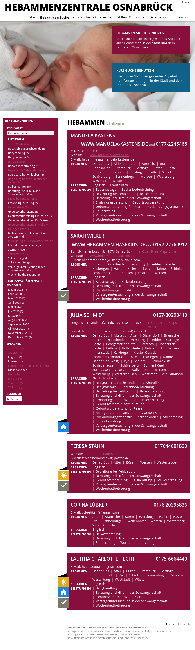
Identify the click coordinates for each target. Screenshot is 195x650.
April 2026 (16, 302)
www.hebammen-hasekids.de (112, 256)
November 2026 (20, 333)
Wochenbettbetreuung (24, 274)
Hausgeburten (18, 229)
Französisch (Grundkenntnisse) (29, 365)
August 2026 (17, 320)
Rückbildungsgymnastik (24, 245)
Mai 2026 (15, 307)
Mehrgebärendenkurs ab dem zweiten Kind (27, 234)
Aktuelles (100, 17)
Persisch (15, 374)
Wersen (15, 399)
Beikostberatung (20, 186)
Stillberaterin (18, 254)
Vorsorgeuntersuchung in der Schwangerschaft (26, 268)
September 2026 (20, 324)
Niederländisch (19, 370)
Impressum (180, 17)
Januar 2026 (17, 289)
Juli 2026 (15, 315)
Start (33, 17)
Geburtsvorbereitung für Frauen (30, 216)
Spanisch (15, 383)
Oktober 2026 (18, 328)
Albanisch (16, 348)
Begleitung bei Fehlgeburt (26, 174)
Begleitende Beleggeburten (27, 170)
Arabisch (15, 352)
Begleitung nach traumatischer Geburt (27, 180)
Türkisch (15, 387)
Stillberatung (17, 258)
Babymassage (18, 157)
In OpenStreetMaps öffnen (158, 251)
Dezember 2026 (20, 337)
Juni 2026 (15, 311)
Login (186, 2)
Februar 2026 (18, 294)
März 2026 (16, 298)
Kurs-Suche (81, 17)
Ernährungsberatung (23, 203)
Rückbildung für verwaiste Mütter (30, 241)
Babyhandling (18, 153)
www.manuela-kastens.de (109, 155)
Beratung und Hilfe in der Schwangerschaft (24, 192)
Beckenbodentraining (23, 166)
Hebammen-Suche (54, 17)
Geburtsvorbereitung (23, 211)
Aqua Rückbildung (21, 144)
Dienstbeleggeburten (23, 198)
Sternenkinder (18, 249)
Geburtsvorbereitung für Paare (29, 220)
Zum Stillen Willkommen (128, 17)
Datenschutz (159, 17)
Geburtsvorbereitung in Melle (28, 224)
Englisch (15, 357)
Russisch (15, 378)
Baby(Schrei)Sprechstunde (26, 148)
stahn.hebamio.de (103, 454)
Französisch (17, 361)
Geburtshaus (18, 207)
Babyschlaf (16, 161)
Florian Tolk (183, 624)
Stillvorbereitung (20, 262)
